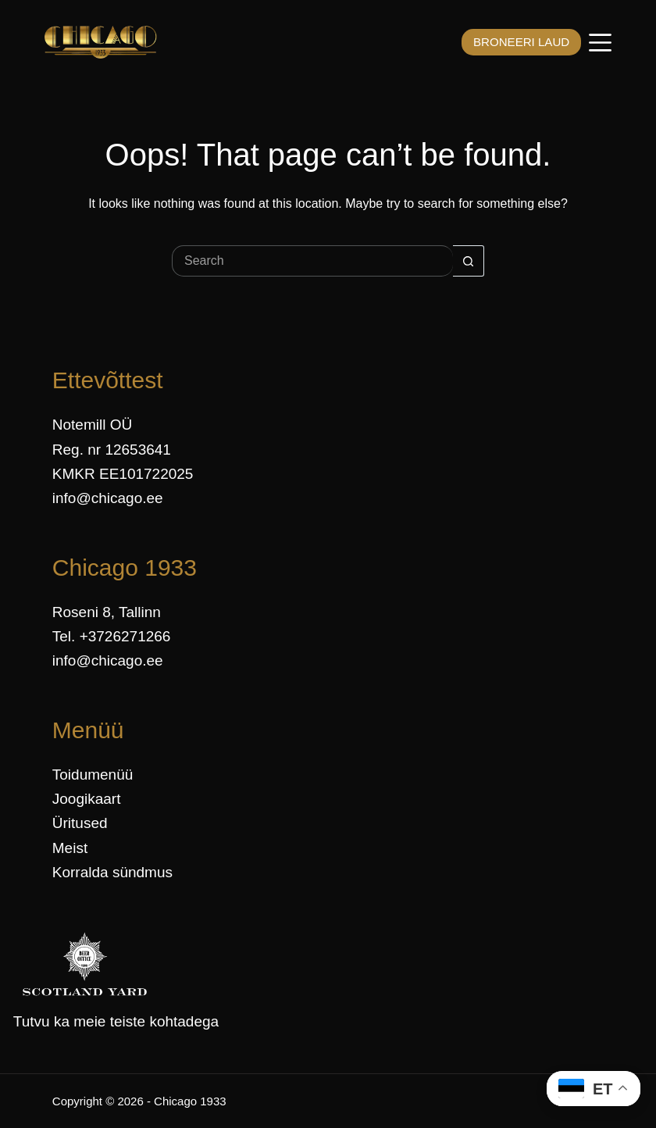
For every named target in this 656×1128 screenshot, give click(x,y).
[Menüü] (600, 42)
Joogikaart (86, 799)
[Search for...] (312, 261)
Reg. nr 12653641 (111, 449)
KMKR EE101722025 (123, 474)
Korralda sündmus (112, 872)
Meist (69, 848)
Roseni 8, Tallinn (106, 612)
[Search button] (468, 261)
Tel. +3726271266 (111, 636)
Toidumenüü (93, 774)
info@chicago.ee (107, 498)
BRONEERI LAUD (515, 41)
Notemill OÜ (92, 424)
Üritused (80, 823)
